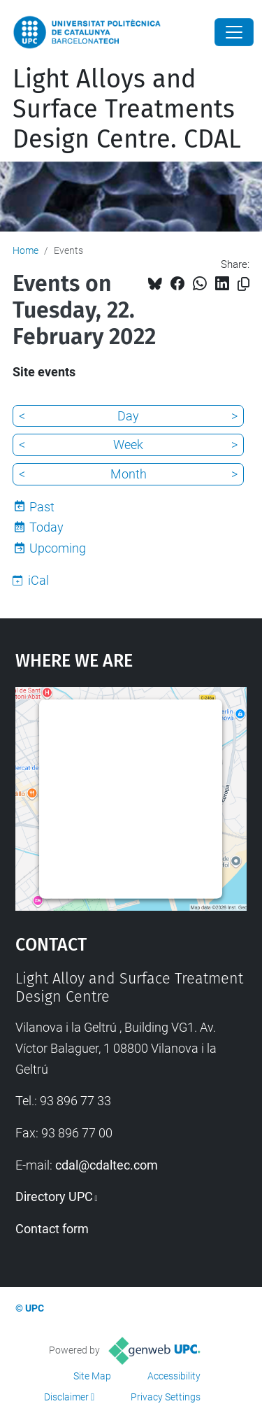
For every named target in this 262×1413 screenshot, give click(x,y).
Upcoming (57, 548)
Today (46, 527)
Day (128, 416)
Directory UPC (54, 1196)
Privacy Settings (166, 1397)
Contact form (52, 1228)
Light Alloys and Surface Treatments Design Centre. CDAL (127, 109)
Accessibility (174, 1376)
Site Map (92, 1376)
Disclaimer (66, 1397)
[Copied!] (243, 284)
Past (41, 506)
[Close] (234, 32)
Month (128, 474)
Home (25, 250)
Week (128, 444)
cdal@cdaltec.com (106, 1165)
